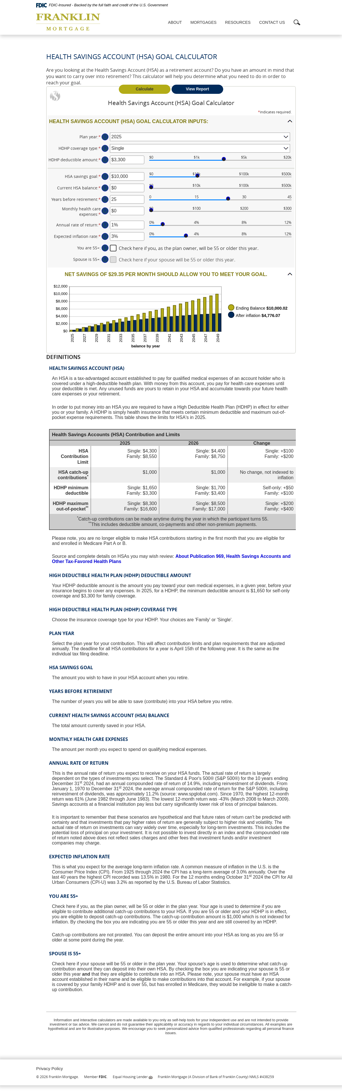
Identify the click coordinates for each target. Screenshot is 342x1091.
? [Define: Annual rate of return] (105, 225)
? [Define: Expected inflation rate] (105, 236)
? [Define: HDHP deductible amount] (105, 159)
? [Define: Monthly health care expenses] (105, 210)
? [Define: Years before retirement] (105, 199)
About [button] (175, 22)
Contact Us (272, 22)
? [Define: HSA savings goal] (105, 176)
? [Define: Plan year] (105, 136)
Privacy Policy (49, 1068)
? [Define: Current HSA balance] (105, 188)
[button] (171, 121)
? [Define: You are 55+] (105, 248)
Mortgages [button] (204, 22)
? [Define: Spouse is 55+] (105, 259)
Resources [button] (238, 22)
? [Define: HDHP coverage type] (105, 148)
